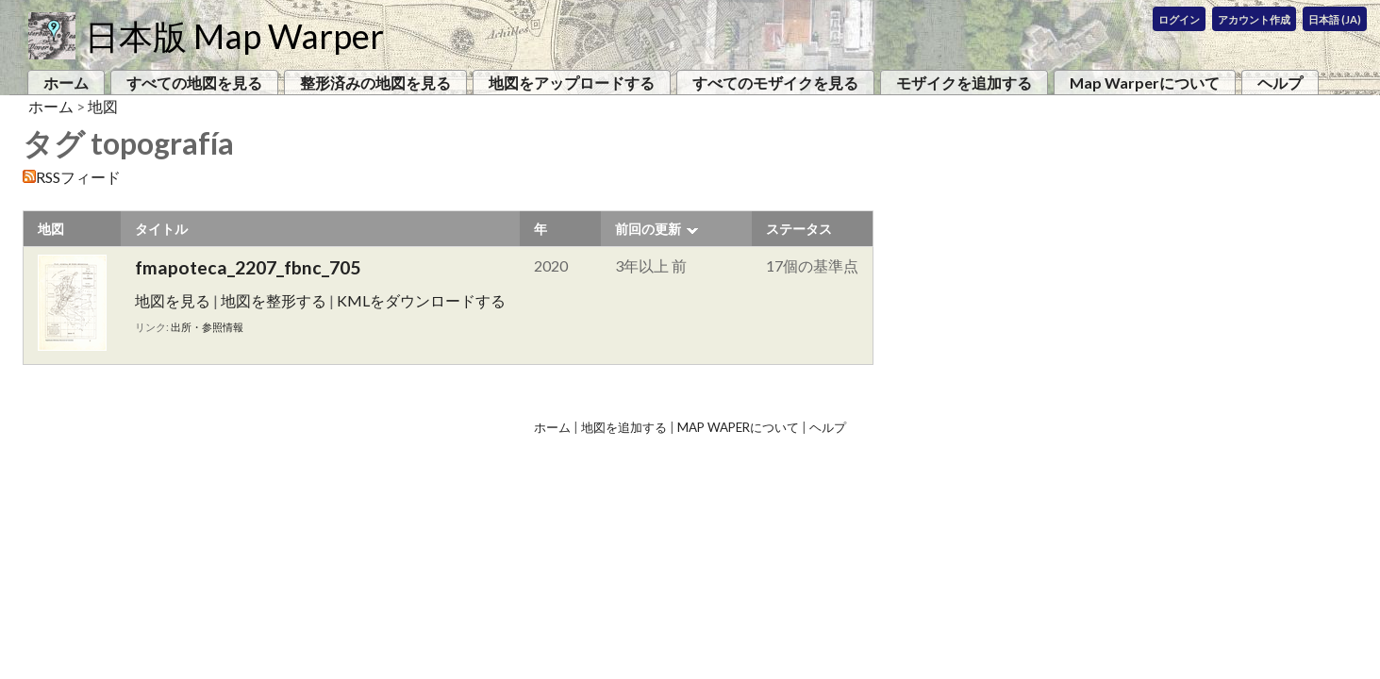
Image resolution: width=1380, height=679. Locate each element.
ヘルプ (1280, 82)
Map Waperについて (738, 427)
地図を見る (172, 300)
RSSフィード (78, 177)
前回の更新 (648, 229)
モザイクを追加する (964, 82)
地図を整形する (273, 300)
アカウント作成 (1254, 19)
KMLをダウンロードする (421, 300)
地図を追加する (624, 427)
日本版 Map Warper (234, 36)
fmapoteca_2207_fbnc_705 (247, 267)
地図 (103, 106)
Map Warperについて (1145, 82)
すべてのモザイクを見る (775, 82)
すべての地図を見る (194, 82)
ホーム (66, 82)
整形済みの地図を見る (375, 82)
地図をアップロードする (572, 82)
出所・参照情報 (207, 327)
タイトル (161, 229)
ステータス (799, 229)
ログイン (1179, 19)
